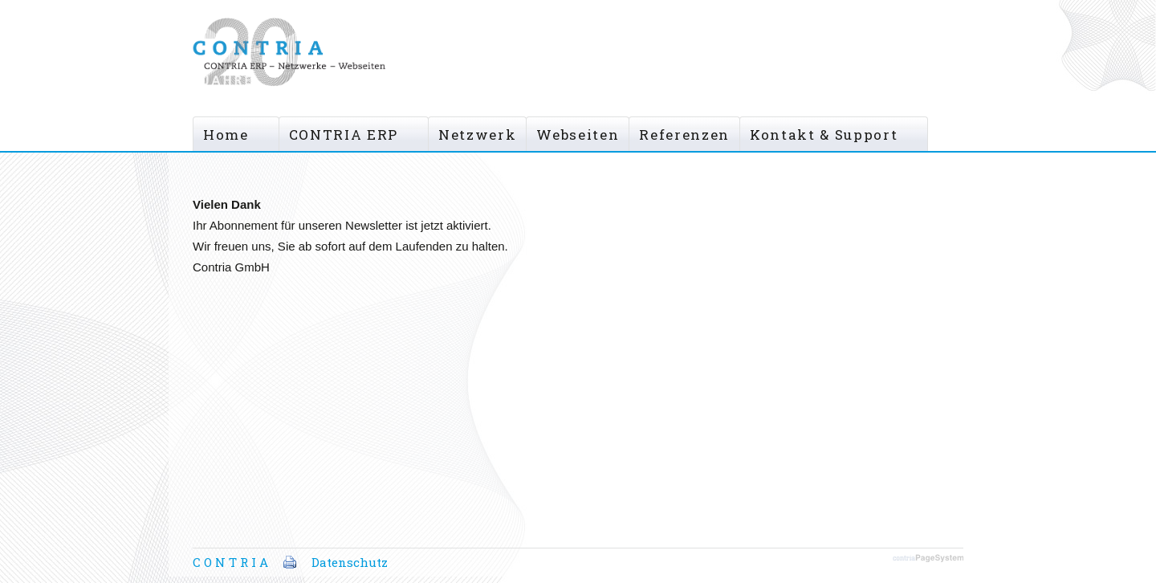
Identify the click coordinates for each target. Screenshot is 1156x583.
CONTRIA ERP (343, 134)
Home (226, 134)
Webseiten (577, 134)
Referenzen (684, 134)
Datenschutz (349, 562)
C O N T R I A (230, 562)
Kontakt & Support (824, 134)
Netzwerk (477, 134)
